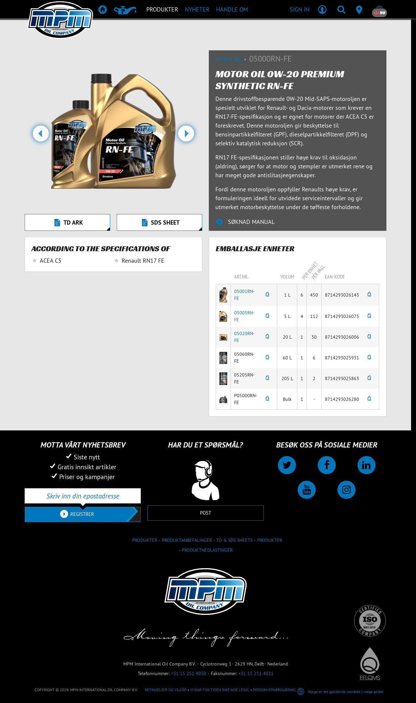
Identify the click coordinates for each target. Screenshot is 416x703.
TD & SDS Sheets (234, 540)
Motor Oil (232, 59)
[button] (41, 136)
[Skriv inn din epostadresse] (83, 495)
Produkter (269, 540)
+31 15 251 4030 (188, 673)
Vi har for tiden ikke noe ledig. (219, 689)
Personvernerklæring (274, 689)
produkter (144, 540)
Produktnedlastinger (207, 550)
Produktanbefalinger (187, 540)
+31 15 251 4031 (256, 673)
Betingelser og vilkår (165, 689)
